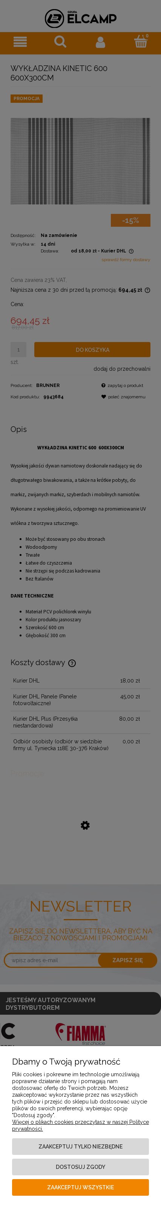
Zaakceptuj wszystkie (80, 1187)
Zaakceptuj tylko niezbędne (80, 1147)
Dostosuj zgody (80, 1167)
